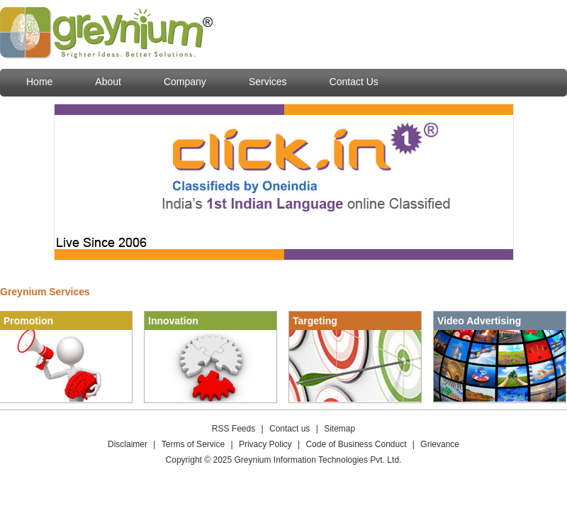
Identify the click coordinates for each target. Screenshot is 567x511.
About (108, 81)
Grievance (439, 444)
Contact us (289, 429)
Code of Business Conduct (355, 444)
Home (39, 81)
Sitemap (339, 429)
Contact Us (354, 81)
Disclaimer (127, 444)
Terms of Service (193, 444)
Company (185, 81)
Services (268, 81)
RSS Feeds (233, 429)
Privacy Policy (265, 444)
